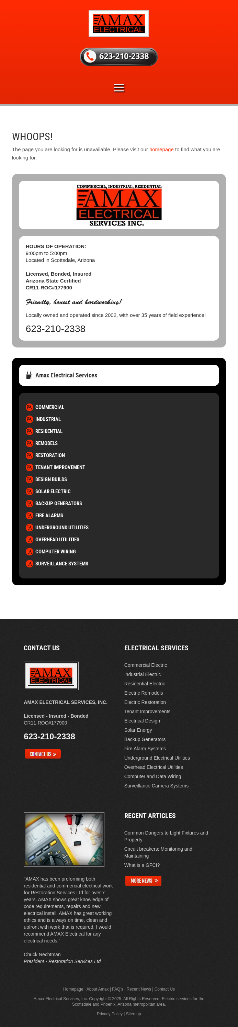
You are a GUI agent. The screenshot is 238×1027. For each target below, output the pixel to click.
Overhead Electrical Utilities (153, 767)
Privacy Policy (110, 1014)
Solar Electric (53, 491)
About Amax (98, 989)
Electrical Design (142, 721)
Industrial (48, 419)
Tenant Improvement (60, 467)
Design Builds (51, 479)
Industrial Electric (142, 674)
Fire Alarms (49, 515)
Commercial (49, 407)
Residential (49, 431)
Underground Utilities (62, 527)
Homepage (73, 989)
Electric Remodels (143, 693)
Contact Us (165, 989)
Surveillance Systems (61, 564)
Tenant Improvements (147, 711)
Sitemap (133, 1014)
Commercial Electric (145, 665)
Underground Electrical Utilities (157, 758)
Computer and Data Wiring (152, 776)
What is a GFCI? (142, 865)
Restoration (50, 455)
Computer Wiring (55, 552)
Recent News (139, 989)
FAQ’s (117, 989)
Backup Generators (58, 503)
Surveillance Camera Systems (156, 785)
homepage (161, 149)
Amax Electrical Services (66, 375)
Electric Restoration (145, 702)
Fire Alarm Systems (145, 748)
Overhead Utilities (57, 540)
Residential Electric (144, 683)
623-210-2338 (56, 328)
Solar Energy (138, 730)
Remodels (46, 443)
